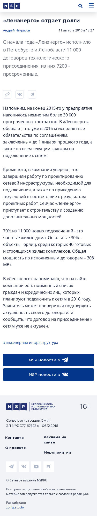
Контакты (14, 437)
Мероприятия (57, 452)
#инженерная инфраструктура (30, 342)
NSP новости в (48, 360)
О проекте (15, 448)
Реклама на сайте (55, 439)
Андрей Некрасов (16, 30)
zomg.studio (15, 507)
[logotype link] (15, 6)
